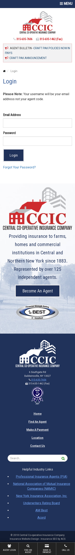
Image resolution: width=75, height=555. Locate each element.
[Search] (63, 458)
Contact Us (37, 445)
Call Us (65, 547)
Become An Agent (37, 290)
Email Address (12, 115)
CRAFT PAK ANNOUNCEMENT (28, 58)
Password (9, 133)
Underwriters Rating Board (41, 503)
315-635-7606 (24, 39)
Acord (41, 517)
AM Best (41, 510)
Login (14, 155)
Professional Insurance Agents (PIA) (41, 477)
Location (37, 437)
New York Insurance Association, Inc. (41, 496)
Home (38, 413)
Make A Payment (47, 549)
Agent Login (9, 547)
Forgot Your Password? (19, 167)
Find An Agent (28, 549)
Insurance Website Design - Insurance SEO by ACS (37, 539)
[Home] (37, 22)
